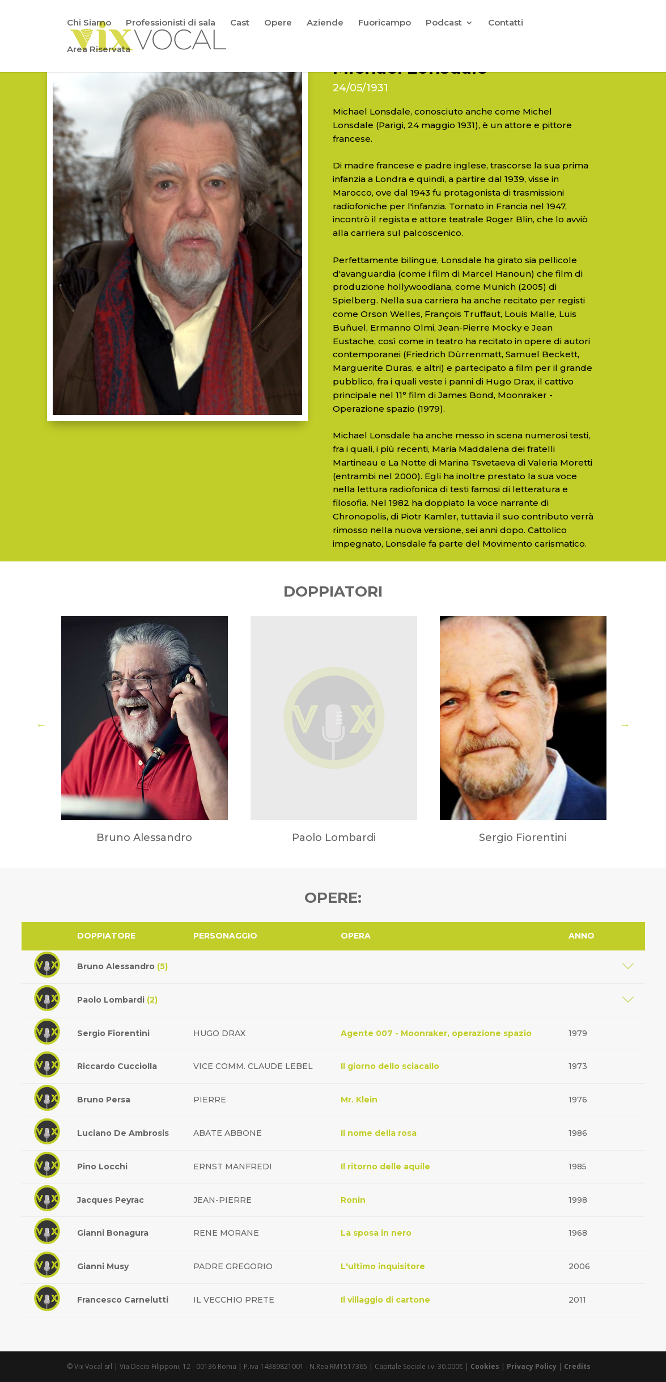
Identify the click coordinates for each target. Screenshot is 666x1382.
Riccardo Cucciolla (117, 1066)
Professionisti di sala (170, 23)
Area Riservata (98, 49)
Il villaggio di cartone (385, 1300)
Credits (577, 1366)
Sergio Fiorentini (113, 1033)
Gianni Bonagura (113, 1233)
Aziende (325, 23)
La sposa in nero (376, 1233)
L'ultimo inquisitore (383, 1266)
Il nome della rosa (379, 1133)
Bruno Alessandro (122, 966)
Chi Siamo (89, 23)
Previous (41, 724)
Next (625, 724)
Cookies (484, 1366)
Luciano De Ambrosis (123, 1133)
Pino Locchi (102, 1166)
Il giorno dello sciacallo (390, 1066)
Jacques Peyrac (110, 1200)
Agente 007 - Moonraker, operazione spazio (436, 1033)
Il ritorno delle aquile (385, 1166)
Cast (239, 23)
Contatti (505, 23)
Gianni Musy (103, 1266)
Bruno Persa (103, 1099)
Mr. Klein (359, 1099)
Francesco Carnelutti (122, 1300)
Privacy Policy (532, 1366)
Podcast (444, 23)
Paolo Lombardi (117, 1000)
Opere (278, 23)
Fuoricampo (384, 23)
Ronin (353, 1200)
